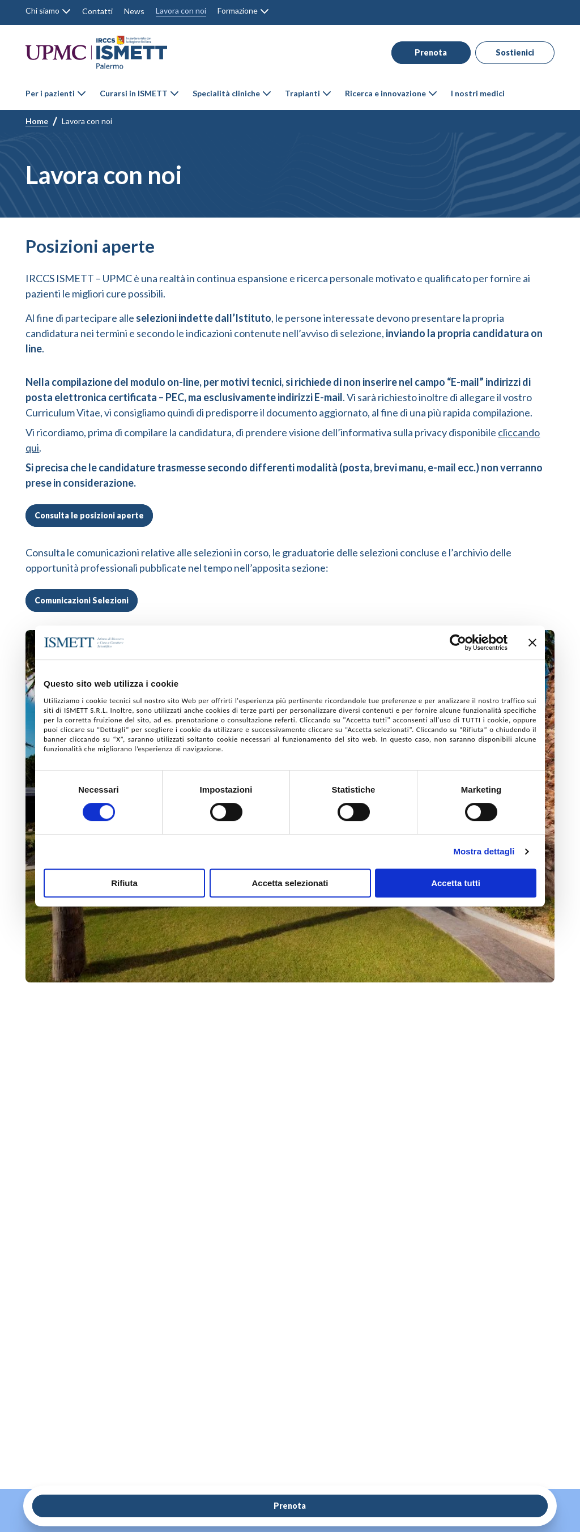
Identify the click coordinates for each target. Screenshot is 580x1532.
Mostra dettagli (483, 851)
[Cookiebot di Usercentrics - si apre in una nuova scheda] (458, 642)
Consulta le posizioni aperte (89, 515)
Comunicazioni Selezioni (82, 600)
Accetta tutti (455, 883)
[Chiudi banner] (532, 642)
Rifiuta (124, 883)
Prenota (423, 52)
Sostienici (509, 52)
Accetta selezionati (289, 883)
